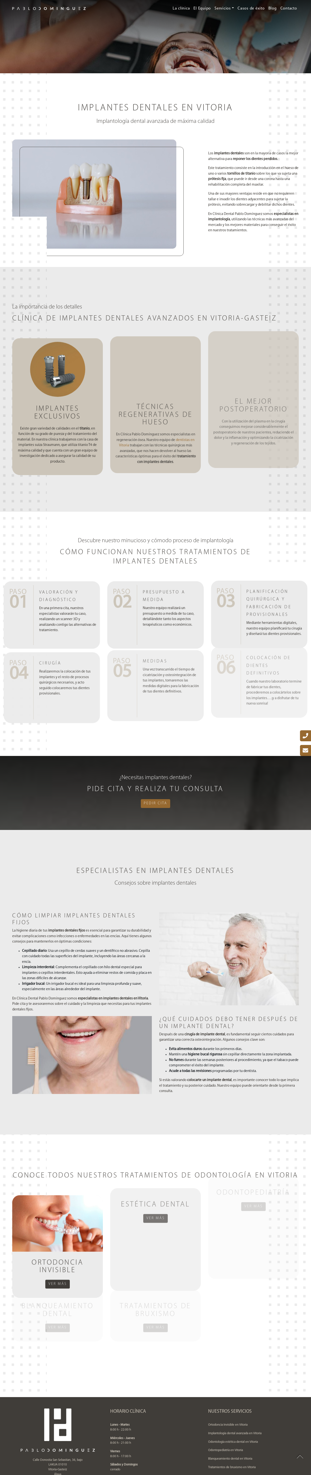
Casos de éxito (251, 9)
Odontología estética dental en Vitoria (233, 1390)
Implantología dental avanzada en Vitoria (235, 1382)
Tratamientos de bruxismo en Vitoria (232, 1416)
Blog (272, 9)
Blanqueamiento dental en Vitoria (230, 1407)
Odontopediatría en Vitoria (225, 1399)
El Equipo (202, 9)
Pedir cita (155, 803)
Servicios (223, 9)
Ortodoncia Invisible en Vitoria (228, 1373)
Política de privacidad (129, 1451)
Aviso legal (157, 1451)
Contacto (288, 9)
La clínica (181, 9)
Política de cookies (183, 1451)
